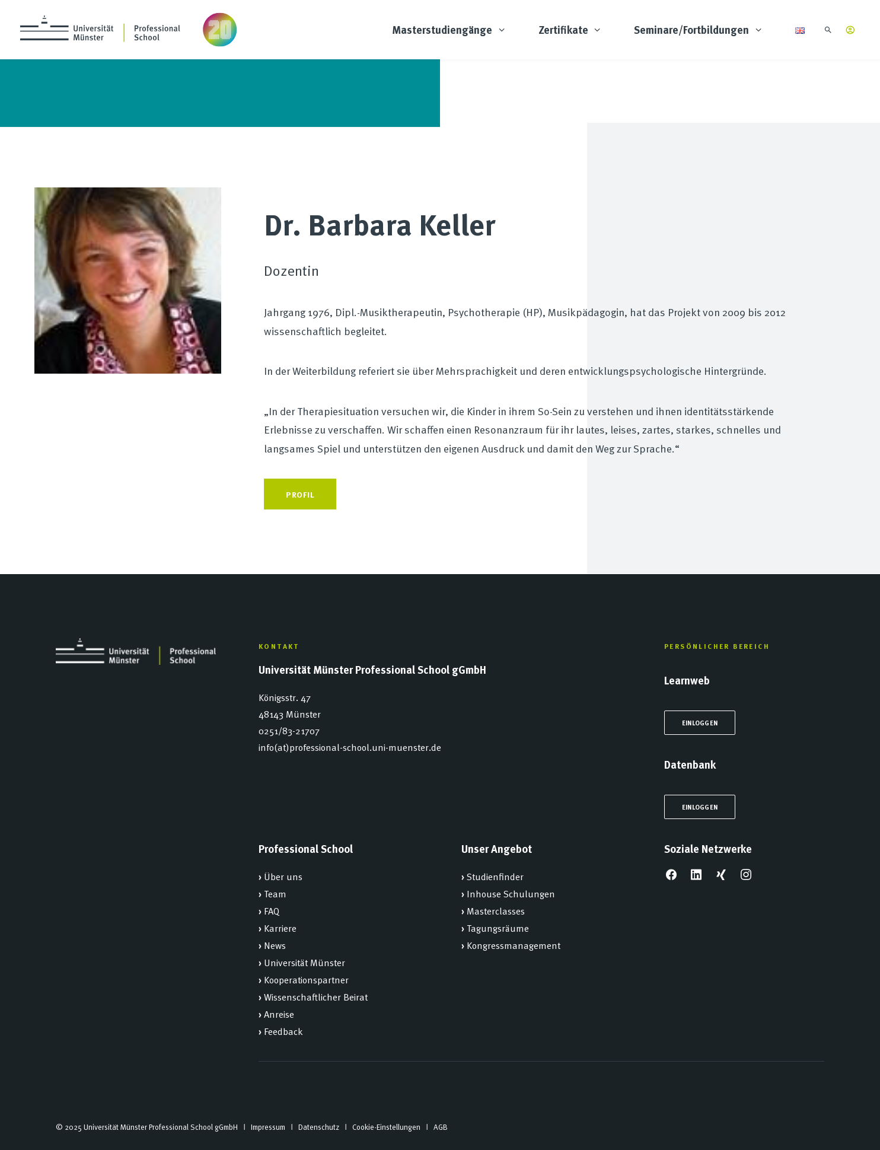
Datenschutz (318, 1127)
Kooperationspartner (306, 979)
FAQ (271, 910)
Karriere (280, 927)
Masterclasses (496, 910)
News (275, 944)
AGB (440, 1127)
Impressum (268, 1127)
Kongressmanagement (513, 944)
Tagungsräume (498, 927)
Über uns (283, 876)
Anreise (279, 1013)
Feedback (283, 1030)
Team (275, 893)
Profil (300, 494)
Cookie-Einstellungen (386, 1127)
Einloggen (700, 722)
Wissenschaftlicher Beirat (316, 996)
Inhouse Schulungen (511, 893)
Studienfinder (495, 876)
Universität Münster (304, 962)
